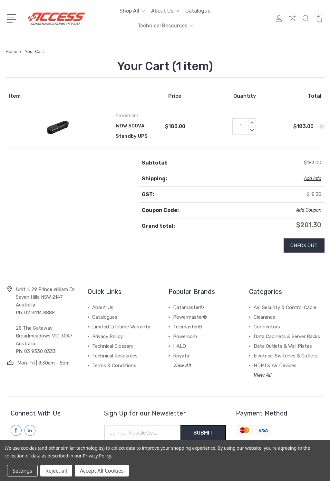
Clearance (264, 317)
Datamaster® (188, 307)
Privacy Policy (107, 336)
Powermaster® (190, 317)
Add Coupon (308, 210)
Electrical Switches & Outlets (286, 356)
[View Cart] (319, 22)
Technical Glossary (112, 346)
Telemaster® (187, 327)
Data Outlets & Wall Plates (283, 346)
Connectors (267, 327)
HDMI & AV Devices (275, 365)
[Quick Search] (305, 22)
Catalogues (104, 317)
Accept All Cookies (102, 470)
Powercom (185, 336)
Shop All (132, 11)
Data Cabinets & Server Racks (287, 336)
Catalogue (197, 11)
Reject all (56, 470)
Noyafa (181, 356)
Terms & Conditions (114, 365)
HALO (179, 346)
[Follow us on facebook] (16, 430)
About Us (165, 11)
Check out (304, 245)
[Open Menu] (12, 18)
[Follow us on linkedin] (29, 430)
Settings (22, 470)
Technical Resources (165, 26)
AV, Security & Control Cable (285, 307)
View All (182, 365)
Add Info (312, 178)
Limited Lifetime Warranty (121, 327)
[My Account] (278, 22)
